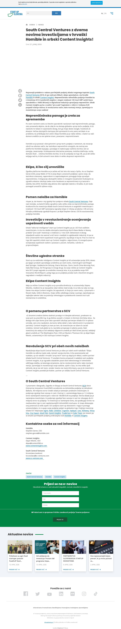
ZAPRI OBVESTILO (97, 3)
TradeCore (66, 413)
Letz (79, 411)
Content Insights (47, 97)
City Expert (34, 413)
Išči (56, 13)
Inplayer (73, 411)
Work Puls (44, 413)
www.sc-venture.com (35, 458)
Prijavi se (60, 519)
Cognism (65, 411)
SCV (84, 386)
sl (102, 13)
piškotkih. (24, 4)
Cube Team (77, 413)
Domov (32, 25)
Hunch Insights (55, 413)
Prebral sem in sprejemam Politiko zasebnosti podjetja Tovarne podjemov (61, 512)
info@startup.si (48, 622)
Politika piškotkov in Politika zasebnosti (65, 622)
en (105, 13)
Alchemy (85, 411)
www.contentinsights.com (36, 446)
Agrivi (46, 411)
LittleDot (57, 411)
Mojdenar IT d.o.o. (62, 628)
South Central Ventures (78, 201)
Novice (41, 25)
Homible (29, 97)
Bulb (51, 411)
